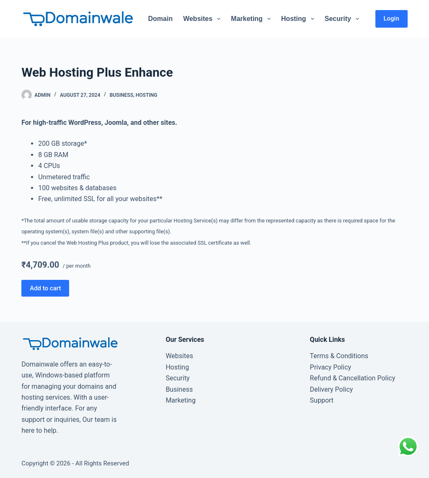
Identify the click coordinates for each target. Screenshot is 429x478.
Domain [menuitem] (160, 18)
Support (321, 400)
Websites (179, 356)
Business (121, 95)
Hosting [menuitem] (299, 19)
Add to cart (45, 288)
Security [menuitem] (343, 19)
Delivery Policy (331, 389)
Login (391, 18)
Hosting (147, 95)
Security (177, 378)
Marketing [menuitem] (252, 19)
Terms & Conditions (339, 356)
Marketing (180, 400)
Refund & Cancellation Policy (352, 378)
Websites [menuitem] (203, 19)
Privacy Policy (330, 367)
